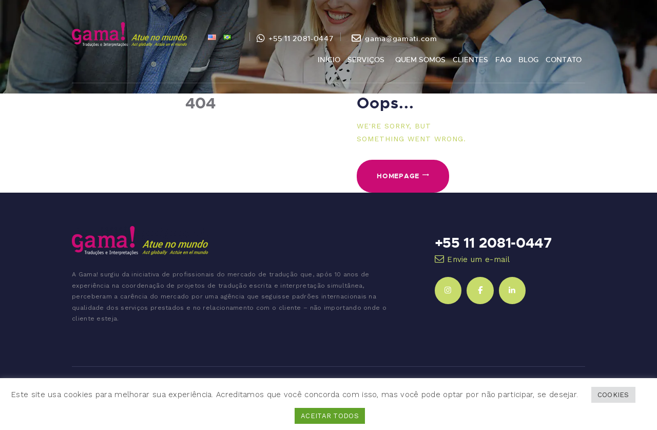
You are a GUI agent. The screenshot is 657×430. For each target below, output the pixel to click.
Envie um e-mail (478, 259)
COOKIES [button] (613, 395)
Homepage (398, 176)
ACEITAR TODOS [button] (330, 416)
